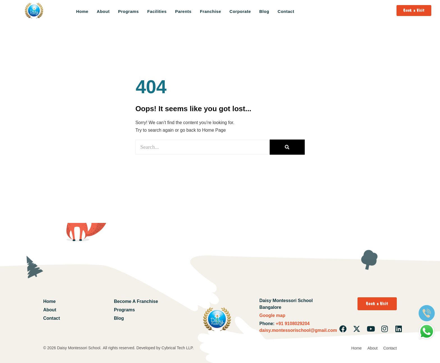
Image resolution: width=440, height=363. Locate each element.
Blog (264, 11)
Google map (272, 315)
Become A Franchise (136, 301)
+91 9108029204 (292, 323)
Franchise (210, 11)
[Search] (287, 147)
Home (82, 11)
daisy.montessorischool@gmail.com (298, 330)
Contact (286, 11)
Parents (183, 11)
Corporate (240, 11)
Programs (128, 11)
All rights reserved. (119, 348)
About (103, 11)
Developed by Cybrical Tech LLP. (165, 348)
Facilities (157, 11)
